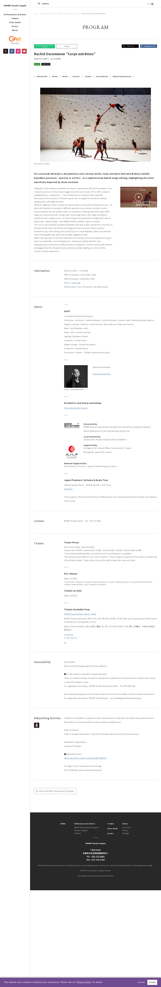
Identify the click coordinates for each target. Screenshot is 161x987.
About (15, 30)
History (125, 830)
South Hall (75, 282)
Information (42, 76)
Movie (65, 76)
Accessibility (102, 76)
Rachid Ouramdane (101, 374)
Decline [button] (141, 982)
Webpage (68, 489)
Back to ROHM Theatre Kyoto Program (56, 791)
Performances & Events (15, 14)
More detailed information (76, 408)
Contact (76, 76)
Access (15, 26)
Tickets (15, 18)
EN (152, 3)
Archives (77, 833)
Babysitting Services (122, 76)
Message (125, 833)
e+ (65, 642)
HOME (62, 824)
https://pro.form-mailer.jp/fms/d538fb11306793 (85, 758)
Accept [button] (152, 982)
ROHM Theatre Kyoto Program (68, 14)
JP (148, 3)
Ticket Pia (68, 634)
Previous (41, 124)
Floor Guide (15, 22)
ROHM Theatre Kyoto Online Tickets (80, 614)
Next (150, 124)
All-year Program (81, 830)
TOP (35, 14)
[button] (104, 982)
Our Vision (126, 827)
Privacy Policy (84, 982)
